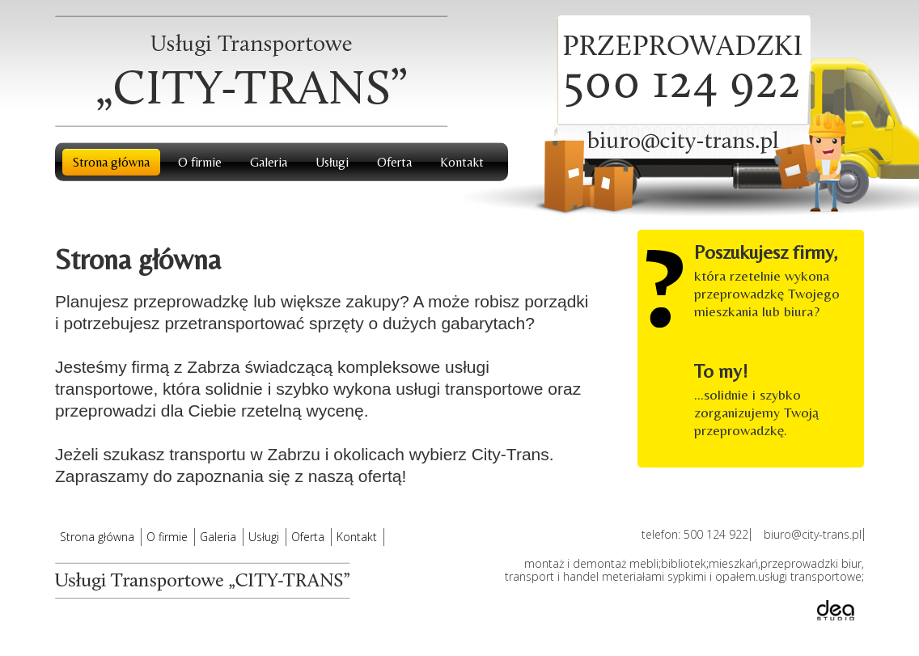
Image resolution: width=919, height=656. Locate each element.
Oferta (394, 162)
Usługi (332, 162)
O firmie (200, 162)
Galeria (268, 162)
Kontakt (462, 162)
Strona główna (111, 162)
